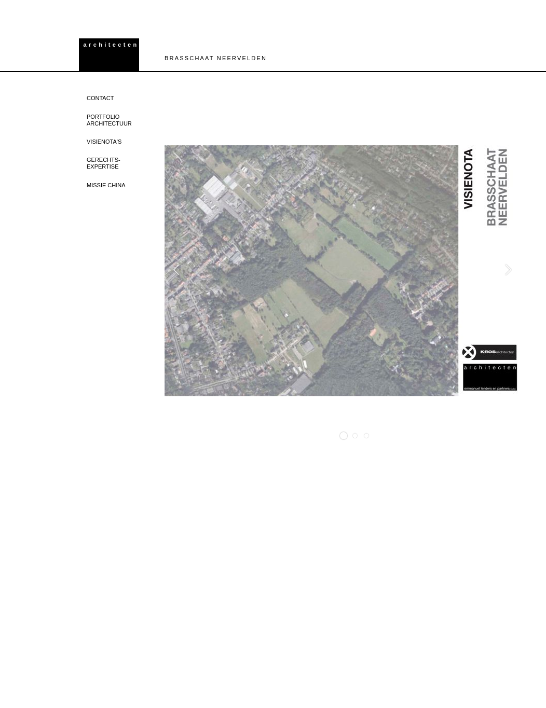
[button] (343, 435)
